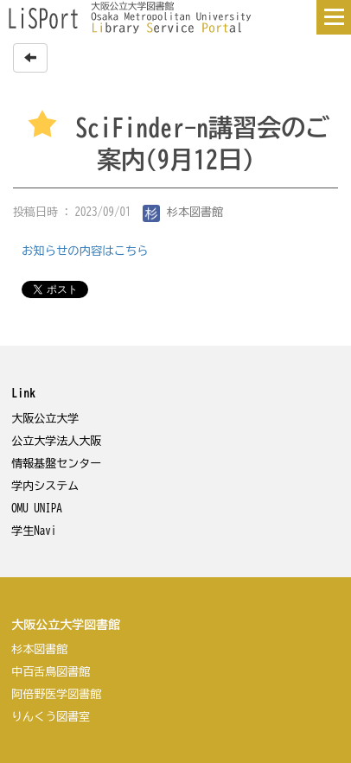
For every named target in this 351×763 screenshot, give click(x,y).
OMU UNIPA (36, 508)
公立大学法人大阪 (56, 441)
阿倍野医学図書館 (56, 694)
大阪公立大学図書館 (65, 625)
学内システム (45, 486)
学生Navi (33, 531)
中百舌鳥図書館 (50, 671)
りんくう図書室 (50, 716)
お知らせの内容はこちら (85, 251)
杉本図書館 (183, 212)
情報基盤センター (56, 463)
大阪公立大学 (45, 418)
